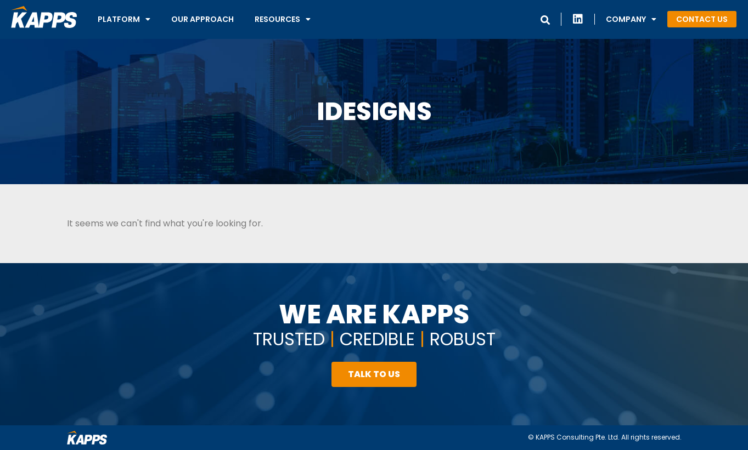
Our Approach (202, 19)
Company (631, 19)
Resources (283, 19)
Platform (124, 19)
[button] (701, 19)
